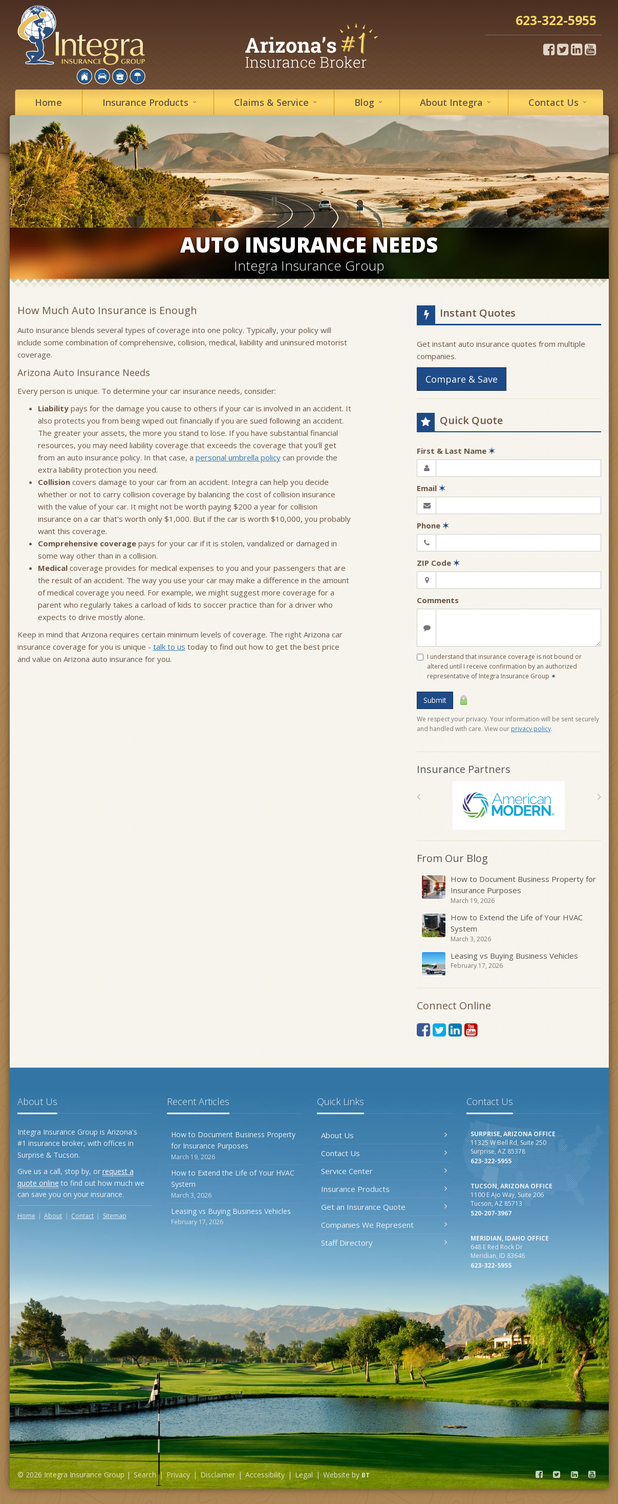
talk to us (169, 647)
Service (277, 102)
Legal (304, 1474)
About (457, 102)
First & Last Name (456, 451)
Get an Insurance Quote (384, 1207)
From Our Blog (452, 858)
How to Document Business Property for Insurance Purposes (510, 889)
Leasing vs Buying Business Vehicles (510, 963)
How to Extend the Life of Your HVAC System (510, 928)
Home (48, 102)
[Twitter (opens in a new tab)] (562, 49)
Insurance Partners (463, 769)
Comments (438, 600)
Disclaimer (217, 1474)
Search (145, 1474)
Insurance (151, 102)
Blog (370, 102)
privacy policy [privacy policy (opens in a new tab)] (531, 728)
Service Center (384, 1171)
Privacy (178, 1474)
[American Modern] (509, 805)
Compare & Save (461, 379)
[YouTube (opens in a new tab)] (590, 49)
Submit (434, 700)
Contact (559, 102)
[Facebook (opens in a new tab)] (549, 49)
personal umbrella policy (238, 457)
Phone (433, 525)
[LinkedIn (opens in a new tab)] (576, 49)
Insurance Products (384, 1189)
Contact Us (384, 1153)
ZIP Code (438, 563)
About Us (384, 1135)
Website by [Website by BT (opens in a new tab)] (346, 1474)
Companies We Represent (384, 1225)
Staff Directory (384, 1242)
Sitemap (114, 1215)
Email (431, 488)
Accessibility (265, 1474)
